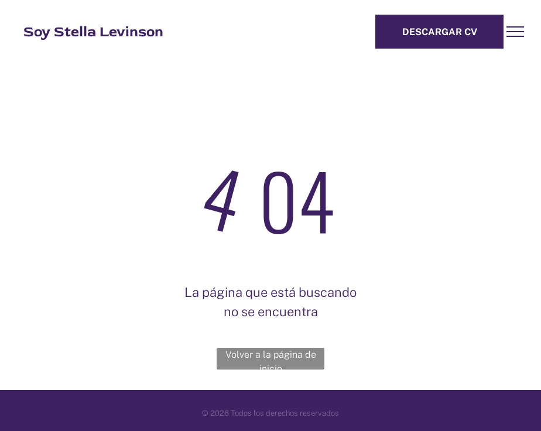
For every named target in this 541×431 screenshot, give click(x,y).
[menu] (515, 31)
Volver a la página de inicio (270, 359)
